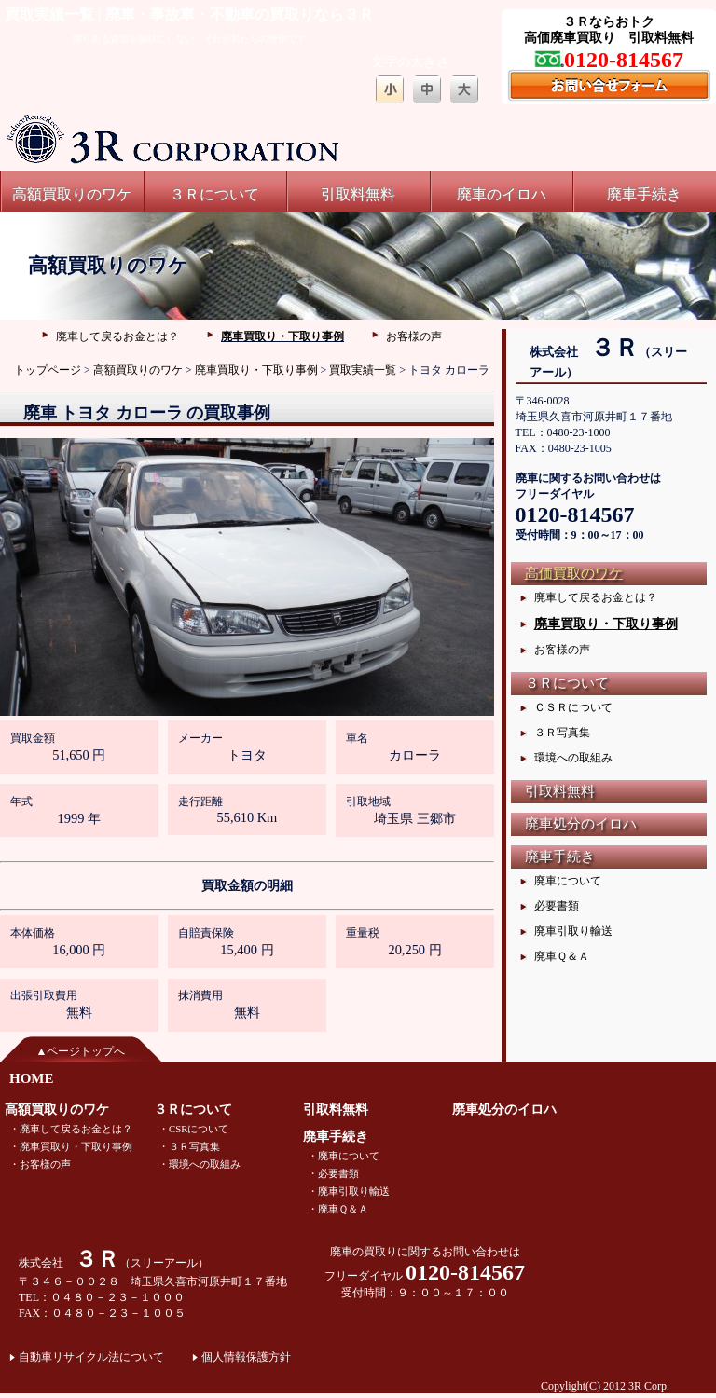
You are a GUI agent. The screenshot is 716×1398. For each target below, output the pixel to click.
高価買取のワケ (574, 573)
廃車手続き (644, 194)
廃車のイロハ (501, 194)
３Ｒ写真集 (562, 732)
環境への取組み (573, 757)
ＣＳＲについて (573, 707)
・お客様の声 (40, 1164)
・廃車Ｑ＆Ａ (338, 1208)
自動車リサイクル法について (91, 1357)
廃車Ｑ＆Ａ (561, 956)
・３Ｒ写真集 (189, 1146)
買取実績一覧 (362, 370)
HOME (31, 1078)
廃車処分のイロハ (581, 823)
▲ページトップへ (81, 1051)
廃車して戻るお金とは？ (117, 336)
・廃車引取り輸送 (349, 1191)
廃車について (567, 880)
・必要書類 (333, 1173)
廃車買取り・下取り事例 (282, 336)
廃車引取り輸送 (573, 931)
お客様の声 (414, 336)
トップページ (47, 370)
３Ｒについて (214, 194)
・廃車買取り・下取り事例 (70, 1146)
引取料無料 (358, 194)
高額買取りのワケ (71, 194)
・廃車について (343, 1155)
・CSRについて (193, 1128)
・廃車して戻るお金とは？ (70, 1128)
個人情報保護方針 (246, 1357)
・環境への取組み (199, 1164)
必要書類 (556, 905)
